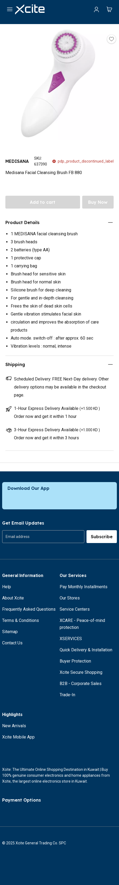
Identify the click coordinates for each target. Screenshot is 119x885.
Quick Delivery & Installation (86, 649)
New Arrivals (14, 725)
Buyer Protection (75, 661)
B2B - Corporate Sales (81, 683)
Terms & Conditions (20, 620)
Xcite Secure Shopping (81, 672)
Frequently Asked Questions (29, 609)
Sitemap (10, 631)
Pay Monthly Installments (83, 586)
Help (6, 586)
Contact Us (12, 642)
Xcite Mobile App (18, 737)
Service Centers (75, 609)
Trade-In (67, 694)
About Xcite (13, 598)
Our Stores (70, 598)
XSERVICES (71, 638)
